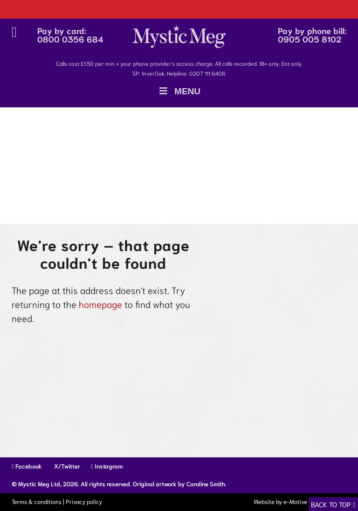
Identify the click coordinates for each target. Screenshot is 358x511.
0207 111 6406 (207, 73)
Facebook (27, 466)
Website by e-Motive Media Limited (299, 501)
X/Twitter (66, 466)
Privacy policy (84, 501)
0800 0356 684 (70, 38)
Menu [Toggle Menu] (179, 91)
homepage (100, 304)
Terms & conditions (37, 501)
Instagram (107, 466)
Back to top (331, 504)
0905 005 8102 (310, 38)
